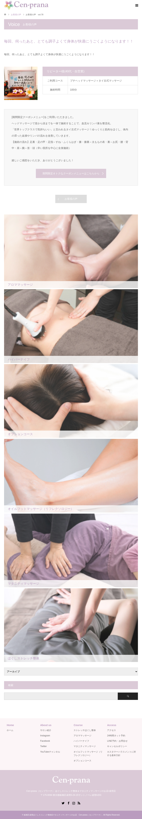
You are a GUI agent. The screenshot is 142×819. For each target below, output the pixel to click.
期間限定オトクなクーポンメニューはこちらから (71, 173)
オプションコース (82, 760)
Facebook (45, 741)
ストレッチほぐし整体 (85, 730)
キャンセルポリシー (117, 746)
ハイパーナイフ (81, 741)
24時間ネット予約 (116, 735)
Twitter (43, 746)
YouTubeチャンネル (50, 752)
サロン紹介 (45, 730)
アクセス (111, 730)
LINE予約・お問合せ (117, 741)
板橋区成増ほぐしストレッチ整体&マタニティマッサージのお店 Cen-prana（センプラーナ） (63, 815)
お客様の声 (71, 198)
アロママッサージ (82, 735)
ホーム (10, 730)
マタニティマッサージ (85, 746)
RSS (79, 803)
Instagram (45, 735)
